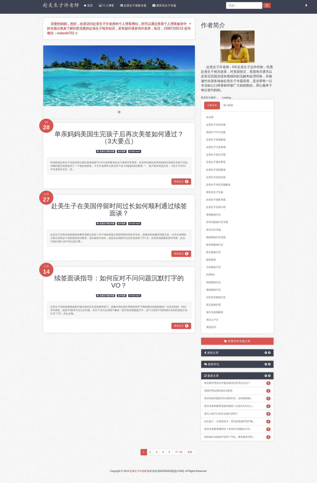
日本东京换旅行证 (216, 297)
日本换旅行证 (213, 267)
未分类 (209, 117)
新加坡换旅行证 (214, 244)
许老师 (122, 151)
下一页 (178, 452)
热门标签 (228, 105)
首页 (88, 5)
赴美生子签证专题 (107, 151)
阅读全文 (181, 181)
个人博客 (106, 5)
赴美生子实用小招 (216, 207)
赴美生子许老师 (138, 471)
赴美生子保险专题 (133, 5)
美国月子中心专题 (216, 132)
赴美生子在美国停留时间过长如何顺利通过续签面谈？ (119, 209)
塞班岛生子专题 (164, 5)
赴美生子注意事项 (216, 147)
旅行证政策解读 (214, 312)
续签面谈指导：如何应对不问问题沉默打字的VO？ (119, 281)
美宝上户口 (212, 319)
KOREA (210, 274)
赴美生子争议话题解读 (218, 184)
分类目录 (212, 105)
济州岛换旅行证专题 (217, 222)
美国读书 (211, 327)
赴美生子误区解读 (216, 169)
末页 (189, 452)
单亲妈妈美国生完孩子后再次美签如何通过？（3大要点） (119, 137)
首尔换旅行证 (213, 252)
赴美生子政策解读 (216, 139)
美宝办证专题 (213, 229)
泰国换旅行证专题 (216, 237)
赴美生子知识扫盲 (216, 177)
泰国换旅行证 (213, 289)
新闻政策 (211, 259)
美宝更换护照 (213, 304)
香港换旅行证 (213, 214)
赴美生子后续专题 (216, 124)
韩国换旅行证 (213, 282)
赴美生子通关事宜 (216, 162)
